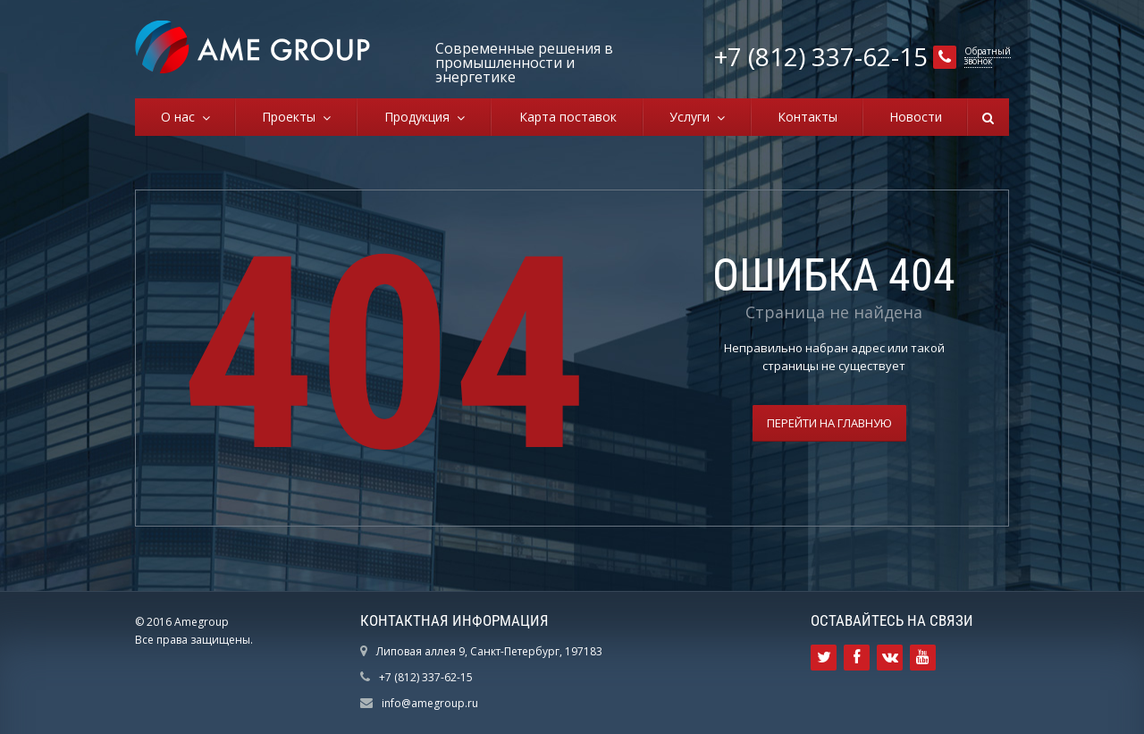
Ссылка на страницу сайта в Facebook (857, 657)
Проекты (292, 116)
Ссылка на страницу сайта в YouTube (923, 657)
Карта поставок (568, 116)
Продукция (420, 116)
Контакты (807, 116)
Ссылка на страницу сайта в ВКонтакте (890, 657)
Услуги (693, 116)
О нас (181, 116)
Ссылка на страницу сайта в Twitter (824, 657)
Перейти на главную (829, 423)
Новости (915, 116)
